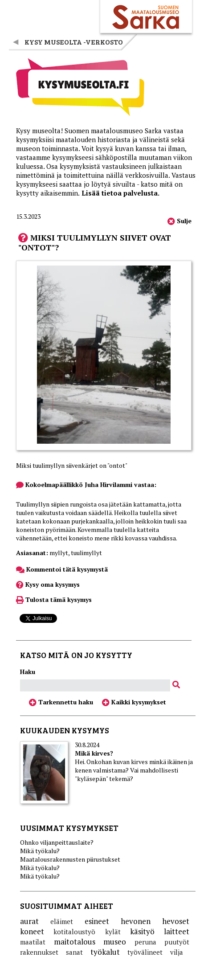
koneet (32, 931)
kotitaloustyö (74, 931)
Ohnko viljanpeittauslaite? (57, 842)
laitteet (176, 931)
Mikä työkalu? (40, 850)
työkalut (105, 952)
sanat (74, 952)
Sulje (179, 221)
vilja (176, 952)
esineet (97, 921)
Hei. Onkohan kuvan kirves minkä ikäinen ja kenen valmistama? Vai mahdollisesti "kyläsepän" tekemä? (134, 770)
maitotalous (74, 941)
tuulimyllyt (86, 552)
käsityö (142, 931)
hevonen (136, 921)
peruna (145, 941)
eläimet (61, 921)
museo (114, 941)
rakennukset (39, 952)
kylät (113, 931)
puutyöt (176, 941)
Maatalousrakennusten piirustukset (70, 859)
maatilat (32, 941)
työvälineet (145, 952)
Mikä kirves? (94, 753)
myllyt (58, 552)
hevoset (175, 921)
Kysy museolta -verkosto (73, 41)
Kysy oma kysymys (48, 584)
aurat (29, 921)
